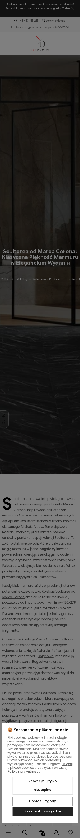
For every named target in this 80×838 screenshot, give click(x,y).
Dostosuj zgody (42, 801)
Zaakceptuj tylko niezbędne (42, 785)
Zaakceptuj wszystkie (42, 811)
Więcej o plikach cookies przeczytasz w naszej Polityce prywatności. (40, 768)
